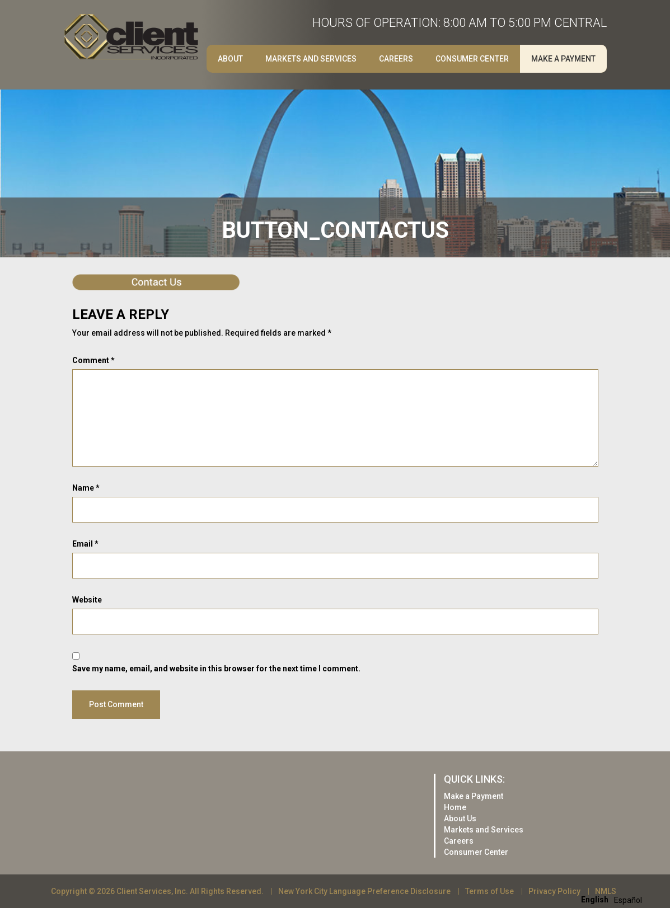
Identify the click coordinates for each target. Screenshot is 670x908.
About (230, 58)
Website (87, 599)
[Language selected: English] (614, 899)
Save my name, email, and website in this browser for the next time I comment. (216, 668)
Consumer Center (472, 58)
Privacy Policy (554, 891)
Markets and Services (311, 58)
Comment (93, 360)
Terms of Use (489, 891)
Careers (396, 58)
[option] (628, 900)
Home (455, 807)
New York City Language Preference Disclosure (364, 891)
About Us (460, 818)
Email (85, 543)
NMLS (605, 891)
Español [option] (628, 900)
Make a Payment (563, 58)
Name (86, 487)
